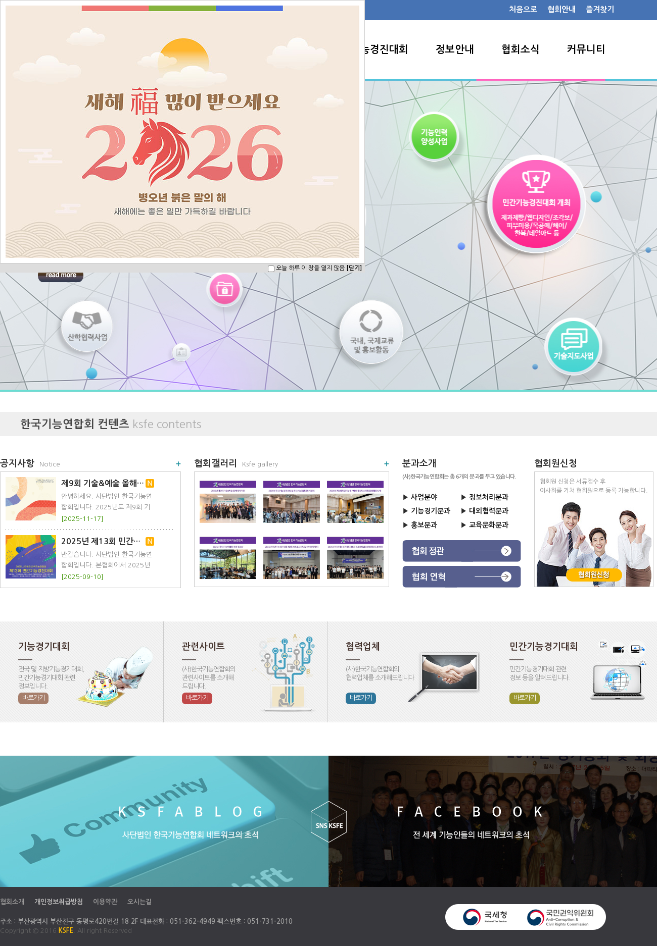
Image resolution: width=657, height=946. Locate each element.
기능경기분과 (430, 510)
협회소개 (12, 902)
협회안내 (561, 9)
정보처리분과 (488, 497)
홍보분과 (424, 525)
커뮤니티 (586, 49)
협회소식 (520, 49)
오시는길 (139, 902)
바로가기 (33, 698)
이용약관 (105, 902)
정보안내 (455, 49)
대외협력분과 (488, 510)
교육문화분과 (488, 525)
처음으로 (523, 9)
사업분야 (424, 497)
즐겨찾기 (600, 9)
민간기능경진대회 (370, 49)
